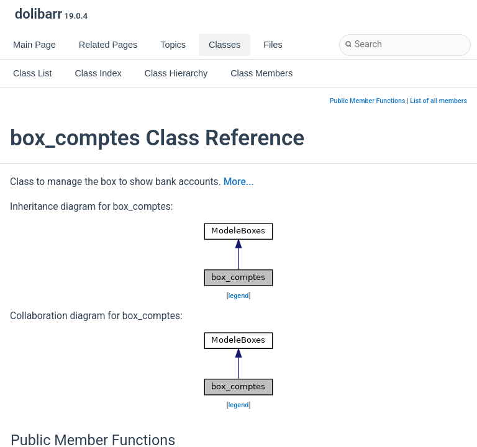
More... (239, 181)
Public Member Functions (368, 101)
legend (239, 296)
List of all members (438, 101)
